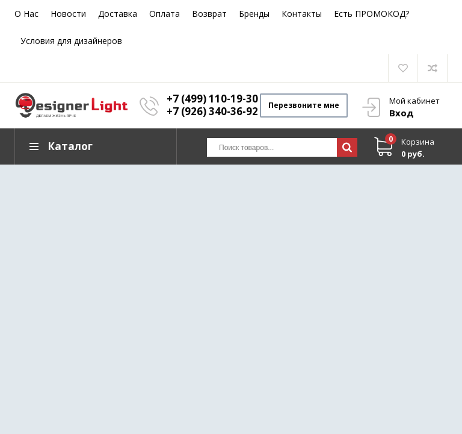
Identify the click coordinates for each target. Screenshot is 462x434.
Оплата (164, 13)
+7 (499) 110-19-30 (212, 98)
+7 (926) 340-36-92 (212, 111)
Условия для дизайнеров (71, 40)
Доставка (117, 13)
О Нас (26, 13)
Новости (68, 13)
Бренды (254, 13)
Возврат (209, 13)
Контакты (302, 13)
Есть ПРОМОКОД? (371, 13)
